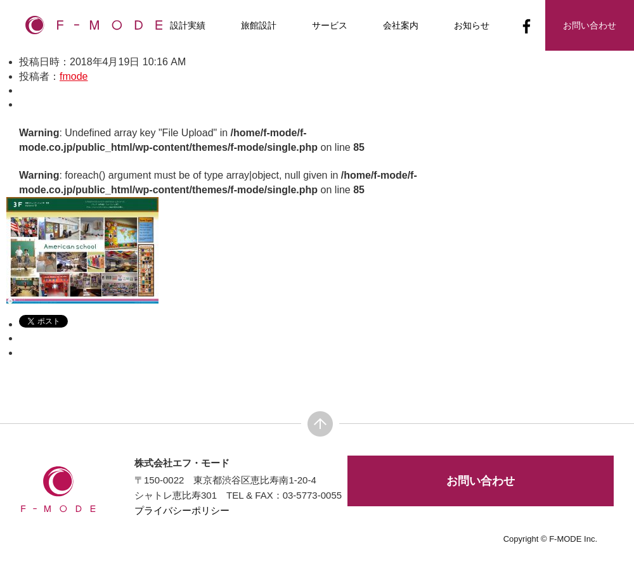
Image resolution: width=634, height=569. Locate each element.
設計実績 (187, 25)
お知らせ (471, 25)
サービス (329, 25)
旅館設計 (258, 25)
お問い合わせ (480, 481)
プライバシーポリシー (182, 510)
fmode (73, 76)
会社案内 (400, 25)
